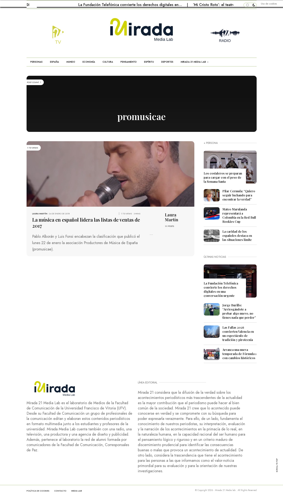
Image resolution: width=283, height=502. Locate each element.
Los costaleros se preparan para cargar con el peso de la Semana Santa (223, 177)
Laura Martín (39, 213)
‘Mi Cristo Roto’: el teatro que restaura (225, 4)
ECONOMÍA (88, 62)
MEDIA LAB (76, 490)
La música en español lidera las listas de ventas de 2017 (86, 222)
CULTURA (108, 62)
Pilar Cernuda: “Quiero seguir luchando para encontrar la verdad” (238, 195)
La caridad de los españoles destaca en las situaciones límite (237, 235)
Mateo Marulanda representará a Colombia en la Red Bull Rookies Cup (239, 215)
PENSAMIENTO (128, 62)
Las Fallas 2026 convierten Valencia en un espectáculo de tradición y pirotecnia (238, 333)
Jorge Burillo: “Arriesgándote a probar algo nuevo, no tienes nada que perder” (239, 311)
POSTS (171, 226)
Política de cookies (38, 490)
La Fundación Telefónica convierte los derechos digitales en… (130, 4)
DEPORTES (167, 62)
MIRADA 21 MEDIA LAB (193, 62)
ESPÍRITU (149, 62)
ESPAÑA (54, 62)
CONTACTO (60, 490)
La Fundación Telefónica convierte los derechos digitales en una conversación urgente (221, 289)
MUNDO (70, 62)
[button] (30, 3)
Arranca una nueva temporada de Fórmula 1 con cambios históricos (239, 354)
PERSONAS (36, 62)
